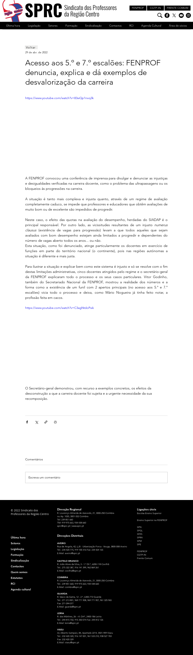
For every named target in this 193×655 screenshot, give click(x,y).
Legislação (17, 549)
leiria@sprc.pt (72, 623)
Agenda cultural (21, 589)
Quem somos (19, 572)
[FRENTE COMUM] (177, 8)
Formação (17, 555)
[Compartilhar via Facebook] (27, 422)
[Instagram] (188, 15)
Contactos (17, 566)
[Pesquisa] (159, 15)
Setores (15, 543)
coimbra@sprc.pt (73, 587)
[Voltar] (31, 47)
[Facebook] (167, 15)
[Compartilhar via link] (46, 422)
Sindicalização (20, 560)
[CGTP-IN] (155, 8)
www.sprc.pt (78, 525)
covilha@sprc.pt (73, 570)
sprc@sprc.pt (63, 525)
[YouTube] (181, 15)
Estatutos (17, 578)
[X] (174, 15)
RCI (13, 583)
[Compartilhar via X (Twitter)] (36, 422)
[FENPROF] (138, 8)
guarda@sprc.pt (73, 606)
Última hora (18, 537)
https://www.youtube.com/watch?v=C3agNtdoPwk (59, 308)
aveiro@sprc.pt (72, 553)
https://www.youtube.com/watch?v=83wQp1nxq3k (59, 98)
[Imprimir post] (55, 422)
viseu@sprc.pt (72, 642)
